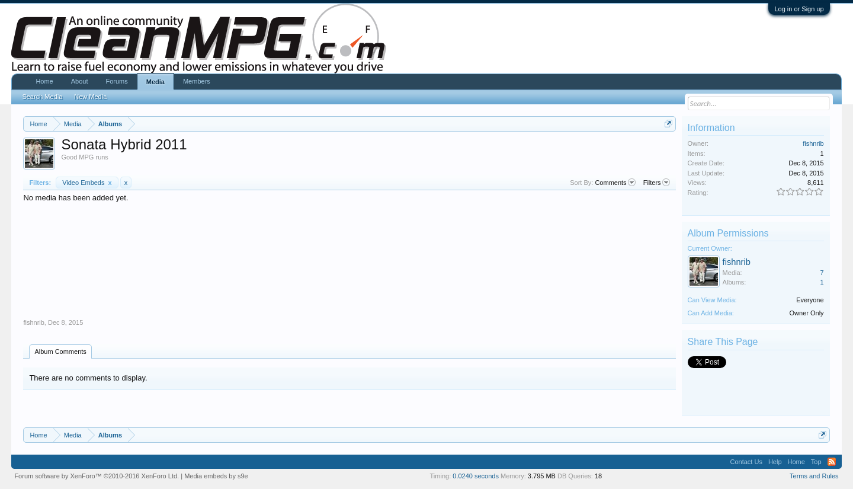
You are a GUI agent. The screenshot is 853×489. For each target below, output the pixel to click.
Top (816, 461)
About (79, 81)
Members (196, 81)
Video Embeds (87, 182)
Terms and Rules (814, 476)
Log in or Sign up (798, 8)
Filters (656, 182)
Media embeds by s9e (216, 476)
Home (44, 81)
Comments (615, 182)
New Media (90, 96)
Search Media (42, 96)
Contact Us (746, 461)
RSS (832, 462)
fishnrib (33, 322)
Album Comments (60, 351)
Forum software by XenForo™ (96, 476)
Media (155, 81)
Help (775, 461)
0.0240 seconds (476, 476)
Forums (116, 81)
